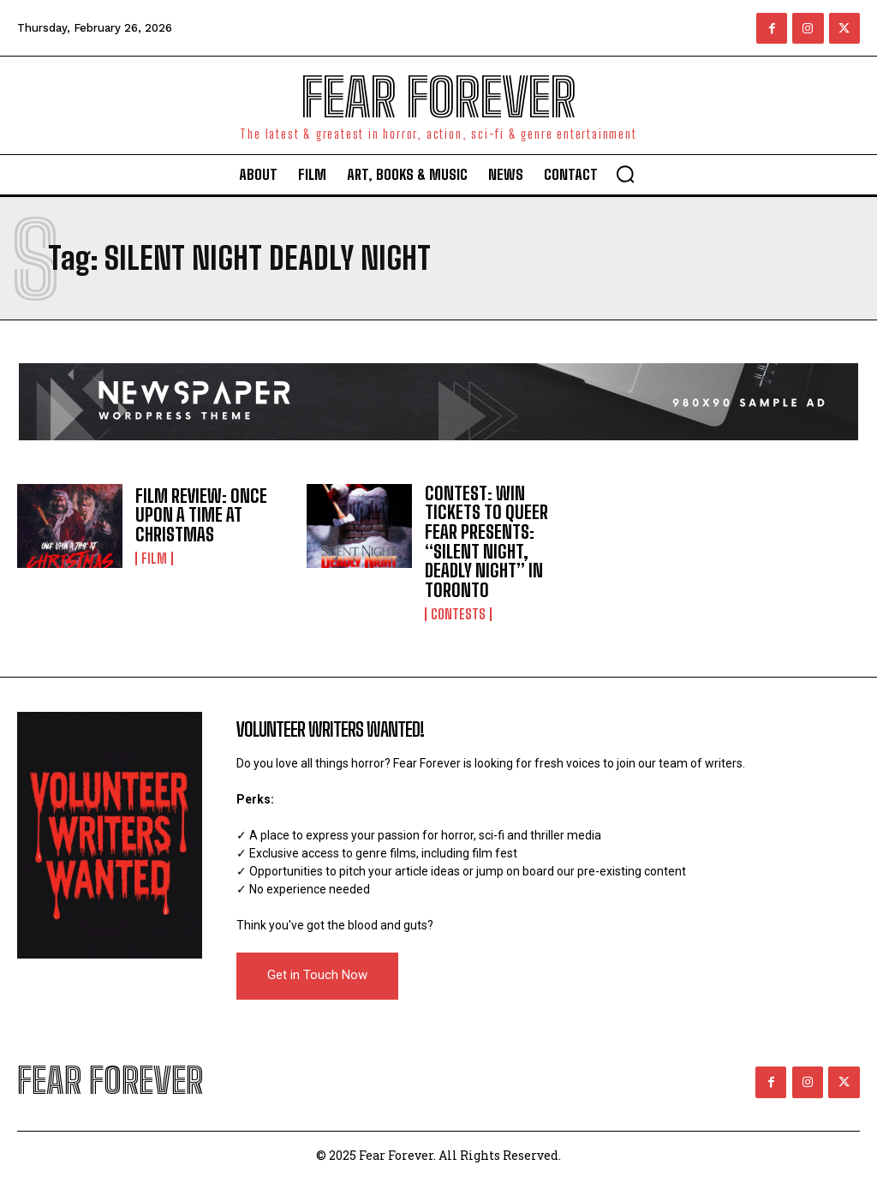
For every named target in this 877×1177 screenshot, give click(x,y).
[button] (625, 173)
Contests (458, 611)
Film (154, 558)
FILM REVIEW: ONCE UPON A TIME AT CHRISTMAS (200, 516)
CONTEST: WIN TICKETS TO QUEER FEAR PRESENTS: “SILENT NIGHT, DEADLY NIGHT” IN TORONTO (484, 540)
